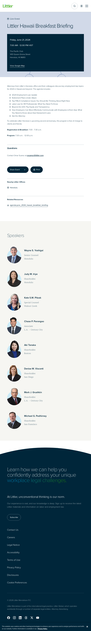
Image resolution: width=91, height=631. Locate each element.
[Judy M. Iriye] (31, 274)
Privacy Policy (14, 567)
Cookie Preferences (17, 582)
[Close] (87, 627)
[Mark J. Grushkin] (33, 392)
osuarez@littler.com (35, 155)
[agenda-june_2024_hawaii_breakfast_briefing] (27, 205)
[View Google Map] (17, 65)
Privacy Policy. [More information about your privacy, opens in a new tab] (42, 630)
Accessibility (13, 552)
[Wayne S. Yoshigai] (33, 250)
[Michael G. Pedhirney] (35, 416)
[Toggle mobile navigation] (86, 6)
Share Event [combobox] (15, 169)
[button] (8, 617)
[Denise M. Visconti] (33, 368)
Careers (11, 537)
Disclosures (13, 575)
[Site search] (74, 6)
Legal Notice (13, 544)
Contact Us (12, 529)
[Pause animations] (81, 6)
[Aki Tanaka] (30, 345)
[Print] (36, 169)
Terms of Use (13, 559)
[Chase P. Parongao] (34, 321)
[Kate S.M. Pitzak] (32, 297)
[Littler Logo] (8, 6)
